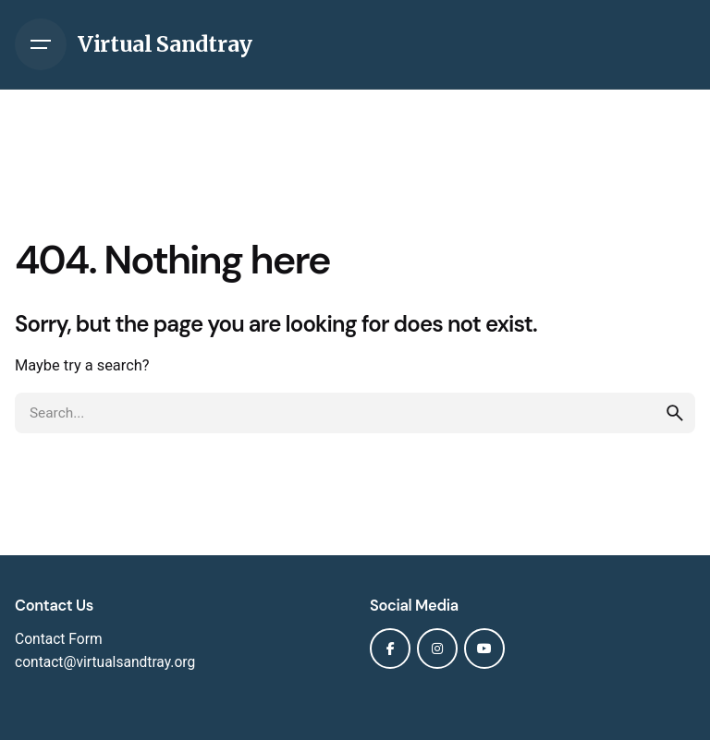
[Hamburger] (41, 44)
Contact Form (59, 639)
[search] (675, 413)
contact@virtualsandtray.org (105, 662)
